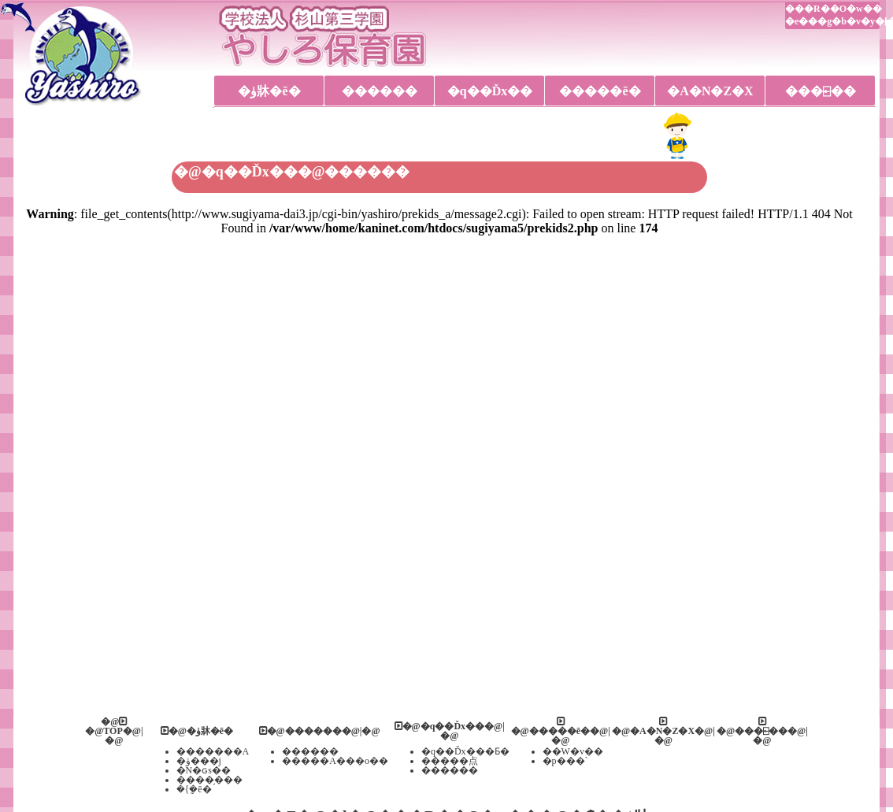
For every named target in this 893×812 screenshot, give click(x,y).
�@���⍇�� (752, 726)
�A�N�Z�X (710, 91)
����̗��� (209, 779)
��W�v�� (573, 751)
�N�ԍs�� (203, 770)
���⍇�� (820, 91)
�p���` (565, 760)
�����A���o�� (335, 760)
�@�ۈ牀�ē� (197, 730)
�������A (213, 751)
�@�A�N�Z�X (653, 726)
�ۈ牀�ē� (269, 91)
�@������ (300, 730)
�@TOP (106, 726)
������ (379, 91)
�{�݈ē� (194, 789)
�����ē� (599, 91)
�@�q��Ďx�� (440, 726)
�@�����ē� (551, 726)
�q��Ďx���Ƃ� (465, 751)
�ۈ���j (198, 760)
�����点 (449, 760)
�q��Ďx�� (489, 91)
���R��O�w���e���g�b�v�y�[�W (832, 15)
